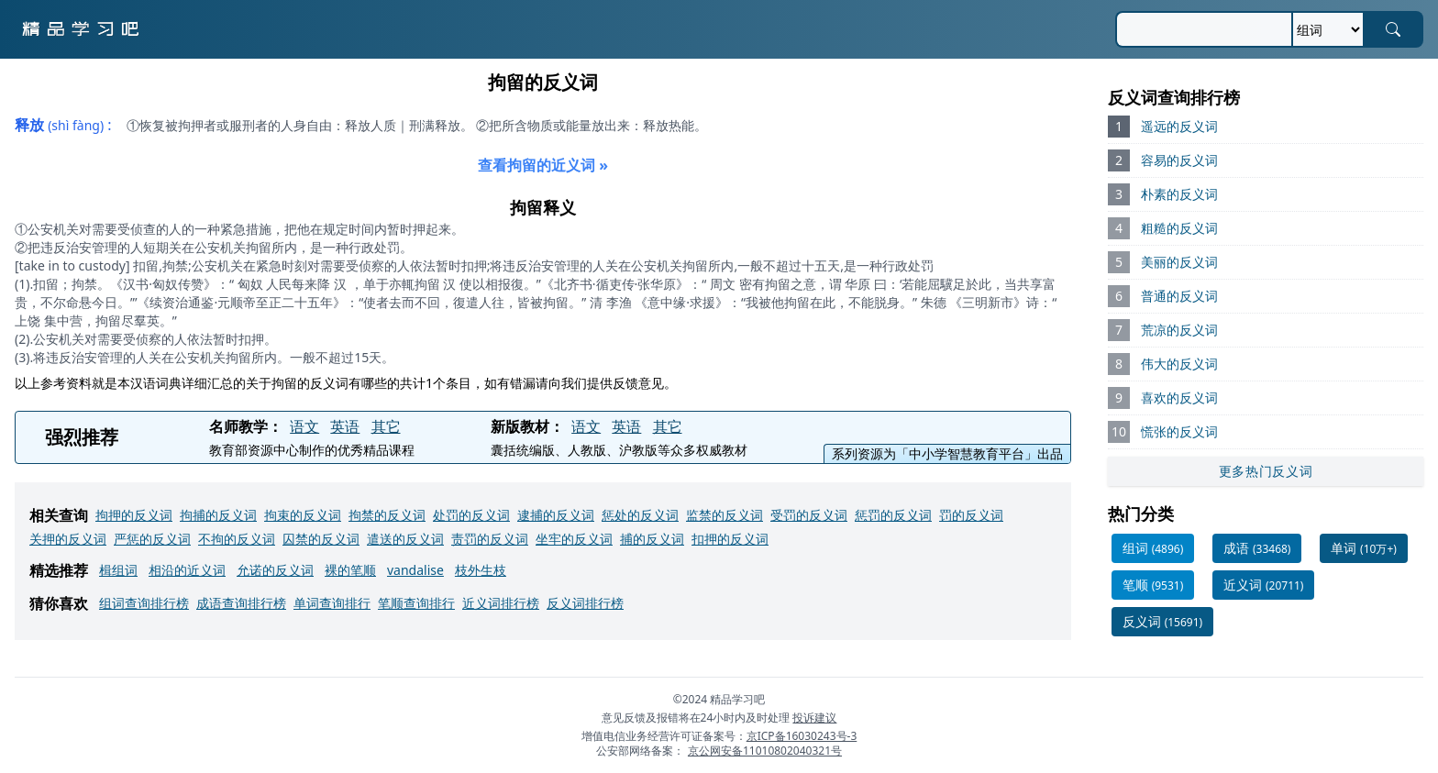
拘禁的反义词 (387, 515)
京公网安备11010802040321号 (765, 750)
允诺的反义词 (275, 570)
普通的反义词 (1179, 295)
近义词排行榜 (500, 603)
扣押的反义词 (730, 538)
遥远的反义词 (1179, 126)
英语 (345, 426)
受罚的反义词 (808, 515)
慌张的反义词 (1179, 431)
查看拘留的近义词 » (543, 165)
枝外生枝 (480, 570)
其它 (386, 426)
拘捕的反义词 (218, 515)
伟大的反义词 (1179, 363)
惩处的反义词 (640, 515)
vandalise (415, 570)
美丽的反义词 (1179, 262)
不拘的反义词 (236, 538)
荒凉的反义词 (1179, 329)
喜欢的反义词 (1179, 397)
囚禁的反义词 (321, 538)
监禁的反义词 (724, 515)
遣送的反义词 (405, 538)
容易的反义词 (1179, 160)
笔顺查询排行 (416, 603)
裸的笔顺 (350, 570)
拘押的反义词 (133, 515)
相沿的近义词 (187, 570)
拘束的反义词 (302, 515)
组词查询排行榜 (144, 603)
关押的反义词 (67, 538)
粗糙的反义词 (1179, 228)
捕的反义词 (652, 538)
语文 (304, 426)
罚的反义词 (971, 515)
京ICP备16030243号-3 (802, 736)
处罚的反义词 (471, 515)
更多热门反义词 (1266, 471)
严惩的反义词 (152, 538)
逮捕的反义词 (555, 515)
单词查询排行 (332, 603)
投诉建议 (814, 717)
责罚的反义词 (489, 538)
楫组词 (118, 570)
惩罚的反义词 (893, 515)
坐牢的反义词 (574, 538)
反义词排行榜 (585, 603)
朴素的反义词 (1179, 194)
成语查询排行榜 (241, 603)
